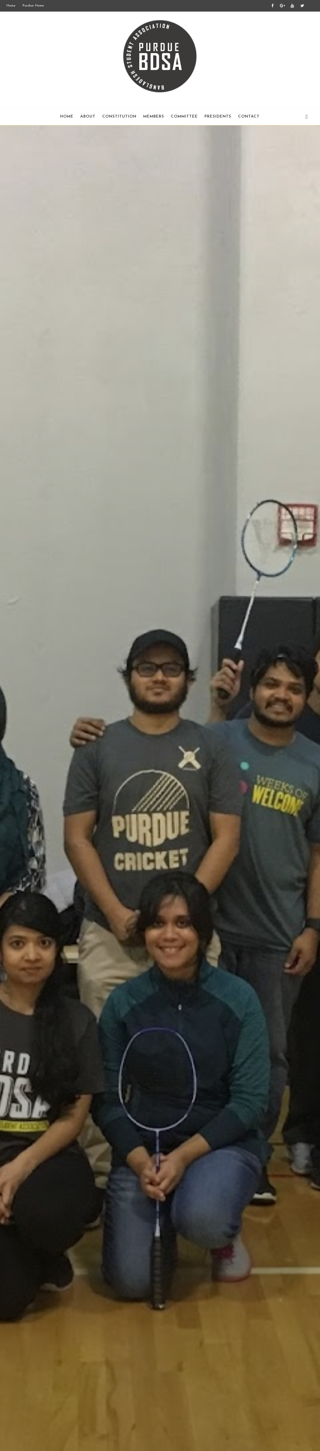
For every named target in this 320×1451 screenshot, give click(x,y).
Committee (184, 116)
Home (11, 5)
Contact (249, 116)
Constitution (119, 116)
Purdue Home (33, 5)
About (87, 116)
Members (153, 116)
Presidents (217, 116)
